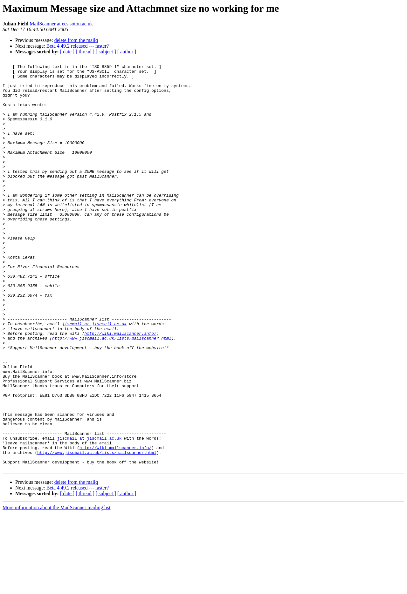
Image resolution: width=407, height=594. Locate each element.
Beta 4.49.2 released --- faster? (77, 46)
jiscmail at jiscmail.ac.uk (94, 376)
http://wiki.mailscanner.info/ (120, 387)
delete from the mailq (76, 40)
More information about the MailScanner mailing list (56, 588)
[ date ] (67, 51)
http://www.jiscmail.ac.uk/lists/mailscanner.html (111, 393)
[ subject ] (106, 51)
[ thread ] (85, 51)
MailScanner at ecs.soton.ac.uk (61, 23)
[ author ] (126, 51)
